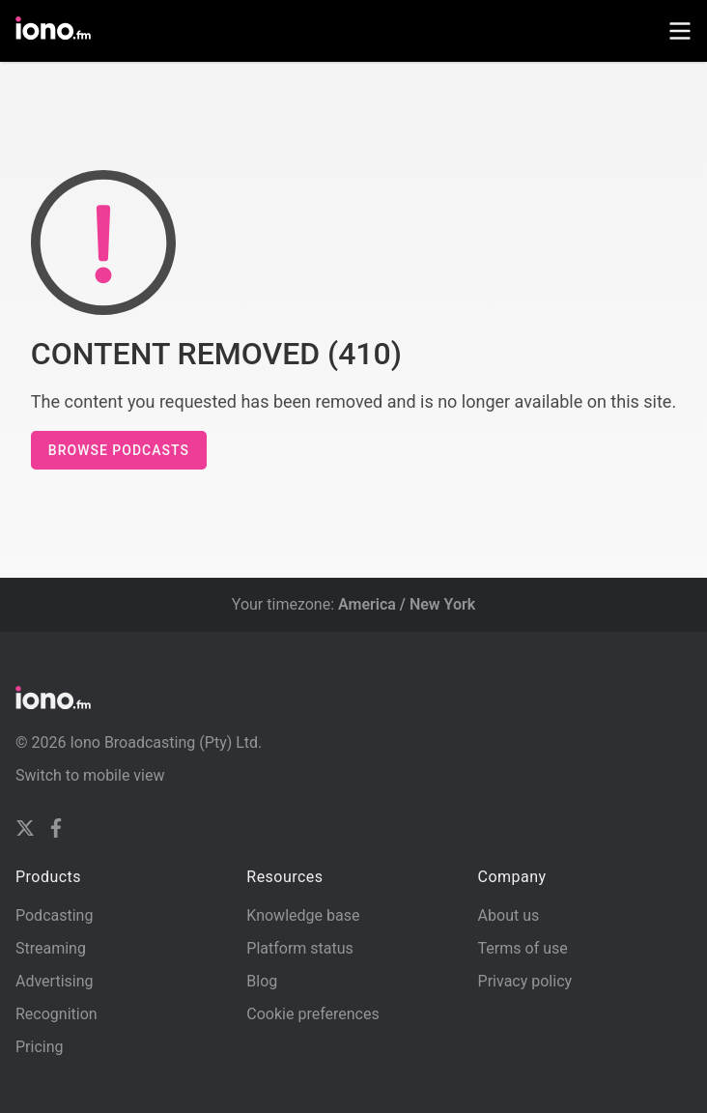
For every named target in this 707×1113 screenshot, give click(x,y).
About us (509, 915)
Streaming (50, 948)
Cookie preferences (312, 1014)
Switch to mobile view (90, 775)
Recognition (56, 1014)
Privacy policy (525, 981)
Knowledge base (302, 915)
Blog (261, 981)
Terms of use (523, 948)
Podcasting (54, 915)
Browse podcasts (118, 450)
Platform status (300, 948)
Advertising (54, 981)
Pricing (39, 1047)
